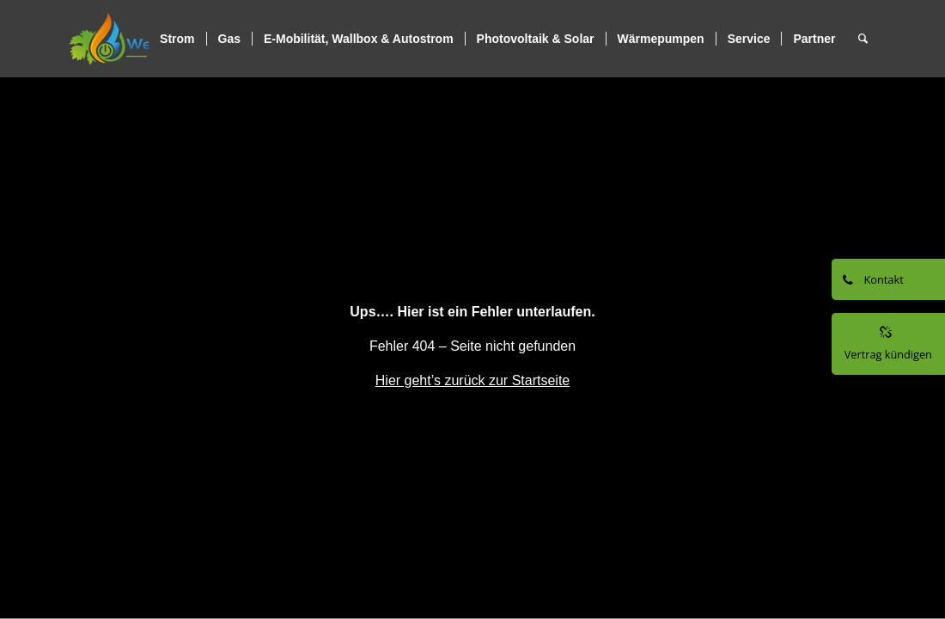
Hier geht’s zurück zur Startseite (472, 380)
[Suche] (863, 38)
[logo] (148, 38)
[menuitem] (177, 38)
